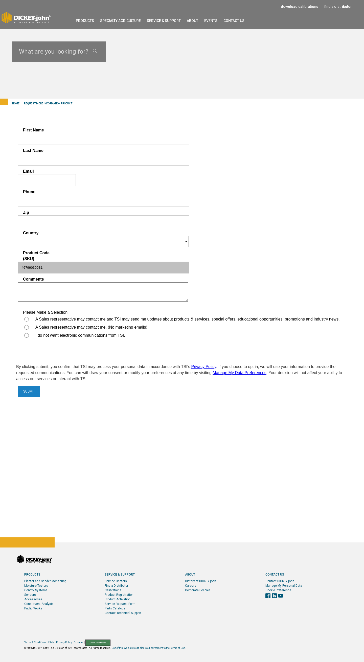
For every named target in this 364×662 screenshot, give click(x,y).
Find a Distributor (116, 585)
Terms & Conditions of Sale (39, 642)
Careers (190, 585)
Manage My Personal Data (283, 585)
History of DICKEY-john (200, 581)
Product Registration (119, 595)
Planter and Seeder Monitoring (45, 581)
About (192, 21)
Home (15, 103)
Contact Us (233, 21)
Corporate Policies (198, 590)
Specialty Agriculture (120, 21)
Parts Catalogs (115, 608)
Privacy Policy (64, 642)
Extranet (78, 642)
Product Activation (117, 599)
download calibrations (299, 7)
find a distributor (338, 7)
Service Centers (116, 581)
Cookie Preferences (98, 643)
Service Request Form (120, 604)
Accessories (33, 599)
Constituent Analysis (39, 604)
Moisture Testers (36, 585)
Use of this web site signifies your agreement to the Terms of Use (148, 648)
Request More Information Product (48, 103)
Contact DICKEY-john (279, 581)
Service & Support (164, 21)
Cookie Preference (278, 590)
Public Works (33, 608)
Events (210, 21)
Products (85, 21)
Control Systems (36, 590)
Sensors (30, 595)
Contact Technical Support (123, 613)
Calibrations (113, 590)
